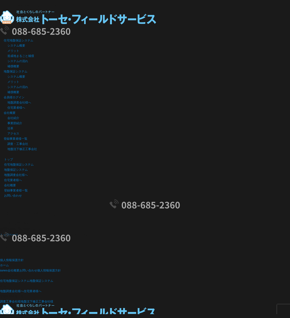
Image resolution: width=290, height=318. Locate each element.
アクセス (13, 133)
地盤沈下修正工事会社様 (37, 301)
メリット (13, 50)
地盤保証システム (15, 71)
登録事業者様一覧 (15, 138)
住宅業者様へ (16, 107)
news (4, 270)
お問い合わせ (13, 195)
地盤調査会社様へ (19, 102)
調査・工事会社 (17, 144)
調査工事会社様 (10, 301)
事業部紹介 (14, 123)
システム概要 (16, 45)
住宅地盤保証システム (18, 40)
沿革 (10, 128)
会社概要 (10, 113)
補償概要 (13, 66)
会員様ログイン (14, 97)
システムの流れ (17, 61)
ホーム (4, 265)
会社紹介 (13, 118)
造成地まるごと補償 (20, 56)
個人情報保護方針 (12, 260)
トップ (8, 159)
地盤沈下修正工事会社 (22, 149)
